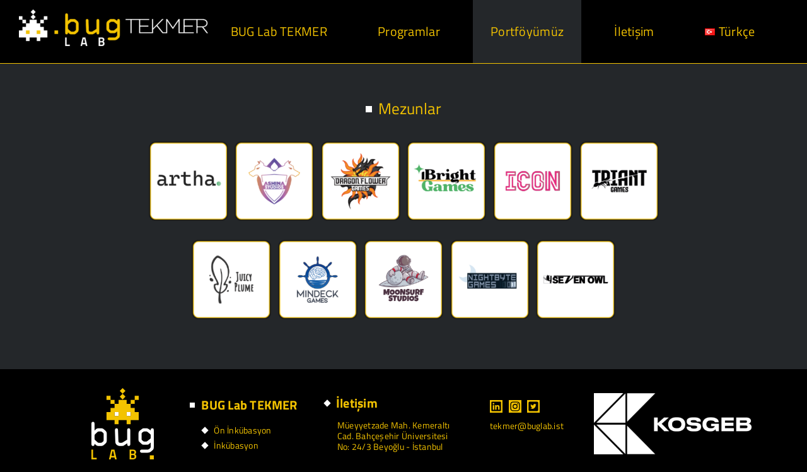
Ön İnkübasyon (242, 430)
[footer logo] (122, 393)
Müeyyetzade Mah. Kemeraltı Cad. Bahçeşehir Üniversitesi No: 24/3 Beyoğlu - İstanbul (393, 436)
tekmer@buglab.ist (527, 425)
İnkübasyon (236, 445)
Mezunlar (410, 109)
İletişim (357, 403)
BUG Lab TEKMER (249, 405)
